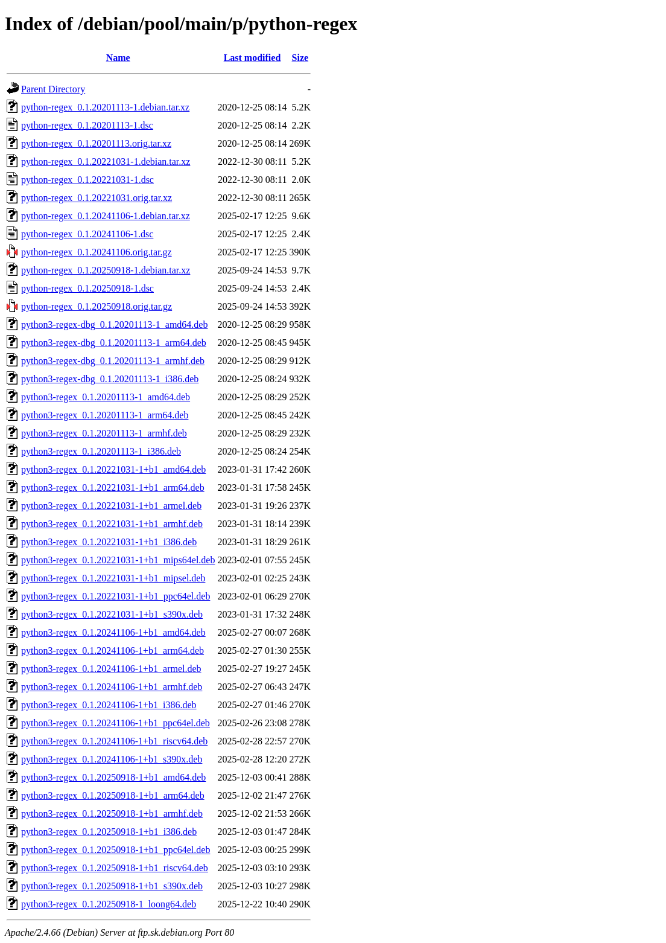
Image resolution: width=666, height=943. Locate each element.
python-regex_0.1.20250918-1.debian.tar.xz (105, 270)
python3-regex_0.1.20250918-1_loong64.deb (108, 904)
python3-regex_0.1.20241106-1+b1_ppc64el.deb (115, 723)
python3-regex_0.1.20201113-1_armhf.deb (104, 433)
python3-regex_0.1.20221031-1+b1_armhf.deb (112, 524)
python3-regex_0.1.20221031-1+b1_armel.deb (111, 505)
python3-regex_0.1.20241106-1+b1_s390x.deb (111, 759)
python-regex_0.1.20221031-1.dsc (87, 179)
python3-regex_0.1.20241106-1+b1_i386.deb (109, 705)
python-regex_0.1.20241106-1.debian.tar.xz (105, 216)
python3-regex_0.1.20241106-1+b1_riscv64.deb (114, 741)
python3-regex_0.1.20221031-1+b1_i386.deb (109, 542)
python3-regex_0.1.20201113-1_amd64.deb (105, 397)
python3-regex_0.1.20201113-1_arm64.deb (104, 415)
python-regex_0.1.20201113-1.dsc (87, 125)
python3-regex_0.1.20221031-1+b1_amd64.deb (113, 469)
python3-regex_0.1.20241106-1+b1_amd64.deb (113, 632)
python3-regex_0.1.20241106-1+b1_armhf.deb (111, 687)
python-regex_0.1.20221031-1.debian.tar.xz (105, 161)
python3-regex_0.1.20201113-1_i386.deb (101, 451)
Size (300, 58)
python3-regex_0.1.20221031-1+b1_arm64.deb (113, 487)
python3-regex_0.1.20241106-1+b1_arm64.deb (112, 650)
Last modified (252, 58)
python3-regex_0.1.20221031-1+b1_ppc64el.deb (115, 596)
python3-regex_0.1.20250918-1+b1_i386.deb (109, 831)
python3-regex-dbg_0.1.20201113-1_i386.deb (109, 379)
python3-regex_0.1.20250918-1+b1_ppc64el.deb (115, 850)
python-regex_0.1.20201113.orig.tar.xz (96, 143)
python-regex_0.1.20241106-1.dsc (87, 234)
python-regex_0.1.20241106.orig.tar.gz (96, 252)
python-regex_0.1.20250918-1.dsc (87, 288)
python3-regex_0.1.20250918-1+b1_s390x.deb (112, 886)
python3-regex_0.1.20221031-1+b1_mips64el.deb (118, 560)
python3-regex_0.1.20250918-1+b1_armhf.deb (112, 813)
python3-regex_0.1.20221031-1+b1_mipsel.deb (113, 578)
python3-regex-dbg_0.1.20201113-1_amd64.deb (114, 324)
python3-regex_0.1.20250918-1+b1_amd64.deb (113, 777)
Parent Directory (53, 89)
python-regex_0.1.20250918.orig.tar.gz (96, 306)
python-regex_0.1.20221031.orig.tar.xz (96, 198)
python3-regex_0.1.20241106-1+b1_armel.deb (111, 668)
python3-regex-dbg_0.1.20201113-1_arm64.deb (113, 342)
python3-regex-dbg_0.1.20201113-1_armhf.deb (113, 361)
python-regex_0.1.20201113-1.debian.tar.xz (105, 107)
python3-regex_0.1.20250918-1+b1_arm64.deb (113, 795)
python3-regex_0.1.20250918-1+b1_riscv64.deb (114, 868)
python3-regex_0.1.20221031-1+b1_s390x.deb (112, 614)
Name (118, 58)
